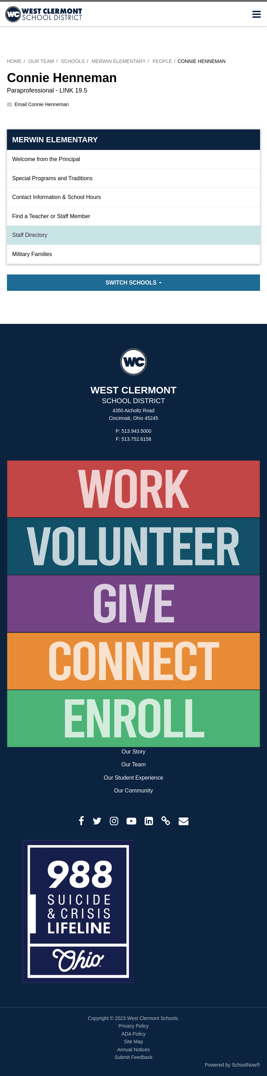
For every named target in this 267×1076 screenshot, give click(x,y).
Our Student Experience (133, 778)
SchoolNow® (246, 1065)
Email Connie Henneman (42, 104)
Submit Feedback (134, 1057)
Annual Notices (133, 1049)
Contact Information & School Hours (56, 197)
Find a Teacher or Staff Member (51, 216)
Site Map (133, 1041)
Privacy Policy (133, 1026)
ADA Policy (133, 1034)
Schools (72, 61)
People (162, 61)
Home (14, 61)
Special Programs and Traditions (52, 178)
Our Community (133, 791)
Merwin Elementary (118, 61)
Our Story (133, 752)
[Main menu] (256, 14)
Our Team (41, 61)
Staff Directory (29, 235)
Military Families (32, 254)
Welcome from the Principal (46, 159)
